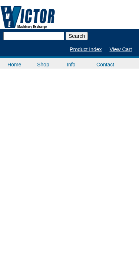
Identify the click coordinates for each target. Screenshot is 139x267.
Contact (105, 64)
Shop (43, 64)
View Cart (120, 49)
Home (14, 64)
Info (71, 64)
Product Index (86, 49)
